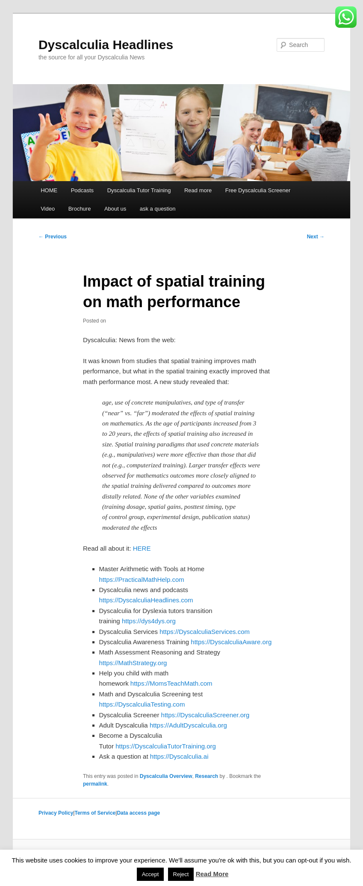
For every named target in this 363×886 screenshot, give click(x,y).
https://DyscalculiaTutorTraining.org (165, 746)
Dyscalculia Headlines (105, 45)
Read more (198, 190)
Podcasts (82, 190)
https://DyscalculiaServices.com (204, 631)
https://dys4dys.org (149, 621)
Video (48, 208)
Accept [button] (150, 874)
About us (115, 208)
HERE (142, 548)
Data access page (138, 813)
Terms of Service (94, 813)
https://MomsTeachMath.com (171, 683)
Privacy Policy (55, 813)
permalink (95, 784)
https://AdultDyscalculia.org (188, 725)
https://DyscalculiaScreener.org (205, 715)
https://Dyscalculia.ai (179, 756)
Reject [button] (181, 874)
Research (206, 776)
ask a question (158, 208)
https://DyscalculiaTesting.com (142, 704)
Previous (52, 237)
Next (316, 237)
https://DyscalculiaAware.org (231, 641)
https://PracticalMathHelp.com (141, 579)
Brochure (79, 208)
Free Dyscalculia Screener (257, 190)
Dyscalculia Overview (166, 776)
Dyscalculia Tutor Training (139, 190)
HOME (49, 190)
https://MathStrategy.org (133, 662)
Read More (212, 873)
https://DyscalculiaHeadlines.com (146, 600)
